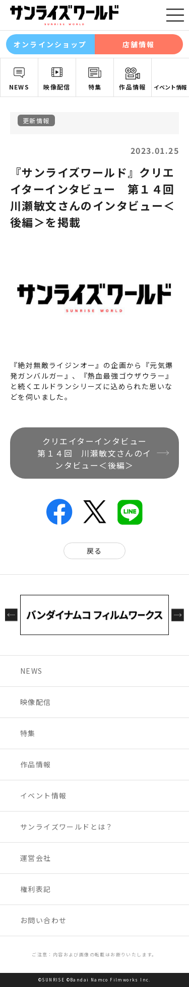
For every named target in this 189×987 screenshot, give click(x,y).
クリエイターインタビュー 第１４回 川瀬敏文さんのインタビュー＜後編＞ (96, 453)
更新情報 (36, 120)
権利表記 (35, 889)
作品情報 (132, 86)
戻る (94, 551)
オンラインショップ (50, 44)
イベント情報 (170, 87)
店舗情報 (138, 44)
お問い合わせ (43, 920)
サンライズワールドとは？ (66, 827)
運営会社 (35, 858)
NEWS (19, 86)
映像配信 (57, 86)
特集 (95, 86)
